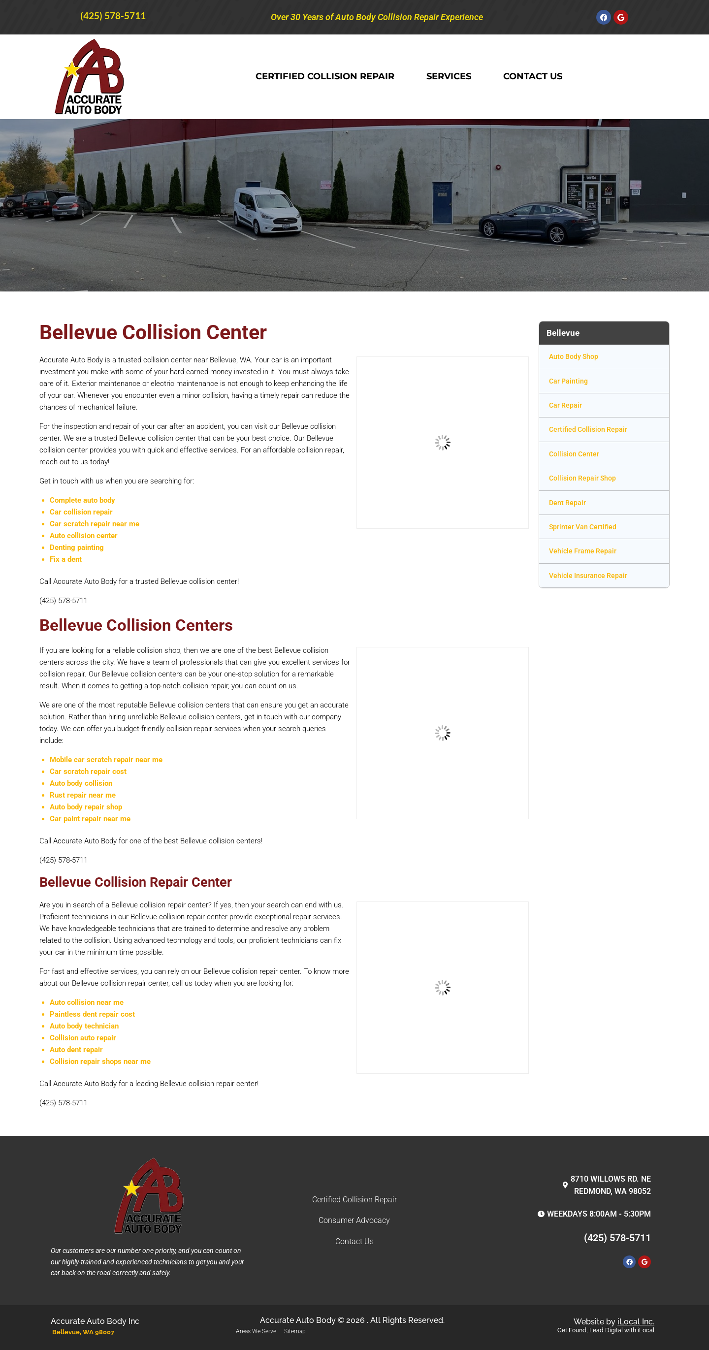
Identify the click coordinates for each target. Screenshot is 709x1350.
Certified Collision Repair (325, 76)
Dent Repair (567, 503)
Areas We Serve (256, 1331)
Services (448, 76)
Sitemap (295, 1331)
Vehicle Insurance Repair (588, 575)
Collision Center (574, 454)
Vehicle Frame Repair (582, 551)
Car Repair (565, 405)
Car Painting (568, 381)
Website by (614, 1321)
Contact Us (532, 76)
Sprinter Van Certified (582, 527)
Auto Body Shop (573, 356)
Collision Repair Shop (582, 478)
